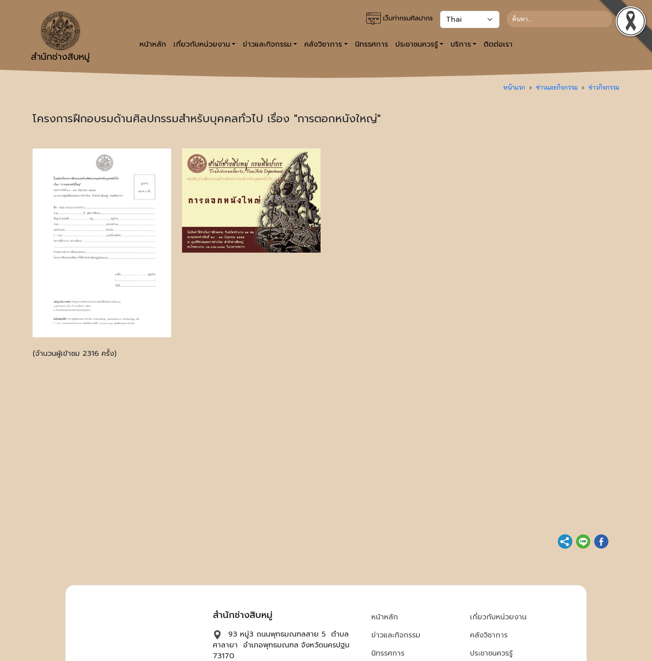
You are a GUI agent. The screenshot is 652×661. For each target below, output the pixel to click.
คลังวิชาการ (489, 635)
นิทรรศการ (371, 44)
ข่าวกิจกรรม (604, 87)
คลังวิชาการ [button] (323, 44)
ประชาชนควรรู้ (491, 653)
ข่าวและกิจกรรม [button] (267, 44)
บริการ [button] (461, 44)
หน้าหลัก (152, 44)
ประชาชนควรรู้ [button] (416, 44)
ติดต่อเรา (498, 44)
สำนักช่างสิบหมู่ (60, 37)
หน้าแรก (514, 87)
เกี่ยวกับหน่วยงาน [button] (201, 44)
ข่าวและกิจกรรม (557, 87)
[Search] (559, 19)
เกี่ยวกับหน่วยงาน (498, 617)
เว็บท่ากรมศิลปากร (399, 18)
